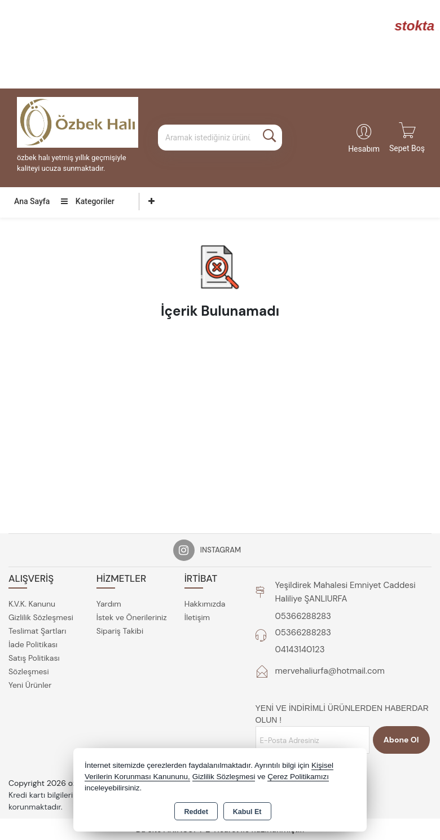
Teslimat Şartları (37, 631)
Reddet (196, 812)
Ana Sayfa (32, 201)
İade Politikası (33, 644)
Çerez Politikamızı (298, 776)
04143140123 (300, 649)
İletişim (197, 617)
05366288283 (303, 616)
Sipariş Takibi (119, 631)
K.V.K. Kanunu (31, 604)
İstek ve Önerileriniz (131, 617)
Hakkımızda (205, 604)
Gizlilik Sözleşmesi (40, 617)
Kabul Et (247, 812)
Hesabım (364, 148)
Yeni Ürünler (29, 685)
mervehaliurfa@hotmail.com (330, 671)
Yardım (108, 604)
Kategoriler (87, 201)
